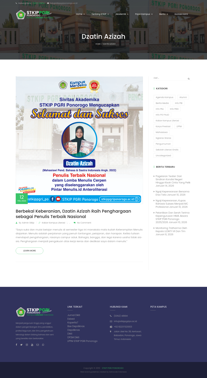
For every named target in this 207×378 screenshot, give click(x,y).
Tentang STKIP (98, 14)
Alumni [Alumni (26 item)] (183, 97)
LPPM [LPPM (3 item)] (179, 126)
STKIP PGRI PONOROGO (113, 368)
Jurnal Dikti (73, 315)
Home (79, 14)
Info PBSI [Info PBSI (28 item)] (174, 108)
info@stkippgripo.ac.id (125, 321)
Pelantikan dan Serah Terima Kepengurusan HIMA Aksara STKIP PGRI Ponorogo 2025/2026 (172, 217)
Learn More (29, 250)
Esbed (71, 318)
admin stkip (28, 222)
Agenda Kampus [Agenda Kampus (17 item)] (164, 97)
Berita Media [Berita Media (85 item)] (162, 103)
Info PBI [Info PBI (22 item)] (178, 103)
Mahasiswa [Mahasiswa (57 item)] (162, 132)
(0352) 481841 (38, 3)
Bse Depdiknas (76, 326)
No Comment (84, 222)
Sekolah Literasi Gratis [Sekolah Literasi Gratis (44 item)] (167, 149)
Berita (162, 14)
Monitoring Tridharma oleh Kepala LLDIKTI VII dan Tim (171, 229)
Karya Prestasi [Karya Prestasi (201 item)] (163, 126)
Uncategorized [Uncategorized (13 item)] (163, 155)
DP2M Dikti (73, 337)
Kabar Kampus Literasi (53, 222)
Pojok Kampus (142, 14)
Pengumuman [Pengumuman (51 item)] (163, 143)
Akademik (121, 14)
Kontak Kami (181, 14)
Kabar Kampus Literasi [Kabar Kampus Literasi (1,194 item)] (167, 120)
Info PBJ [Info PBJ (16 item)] (160, 108)
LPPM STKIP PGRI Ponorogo (82, 341)
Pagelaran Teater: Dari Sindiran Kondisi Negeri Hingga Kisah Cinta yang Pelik (173, 179)
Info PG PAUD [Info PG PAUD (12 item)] (162, 114)
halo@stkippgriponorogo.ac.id (63, 3)
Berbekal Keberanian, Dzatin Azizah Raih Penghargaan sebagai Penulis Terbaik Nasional (73, 213)
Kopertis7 (72, 322)
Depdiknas (73, 330)
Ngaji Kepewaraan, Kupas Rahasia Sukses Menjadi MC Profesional (172, 204)
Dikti (69, 333)
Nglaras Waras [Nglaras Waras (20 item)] (163, 138)
